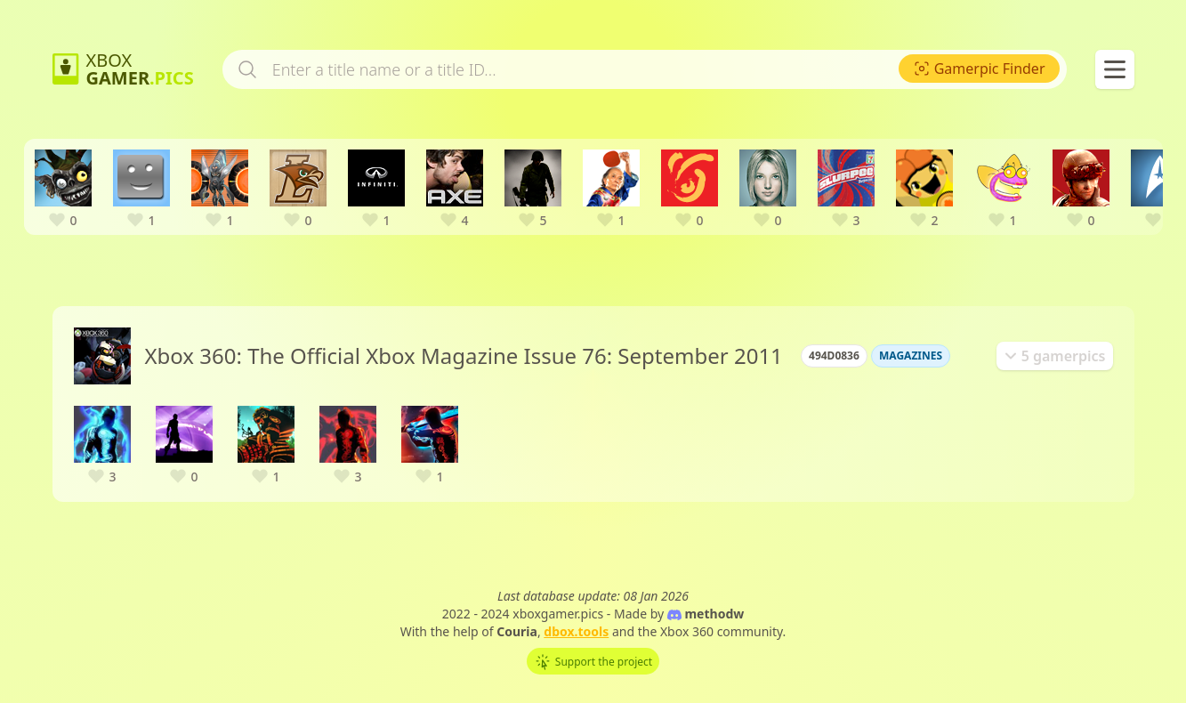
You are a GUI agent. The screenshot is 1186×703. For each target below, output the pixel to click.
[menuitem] (979, 68)
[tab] (1054, 356)
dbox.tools (576, 631)
